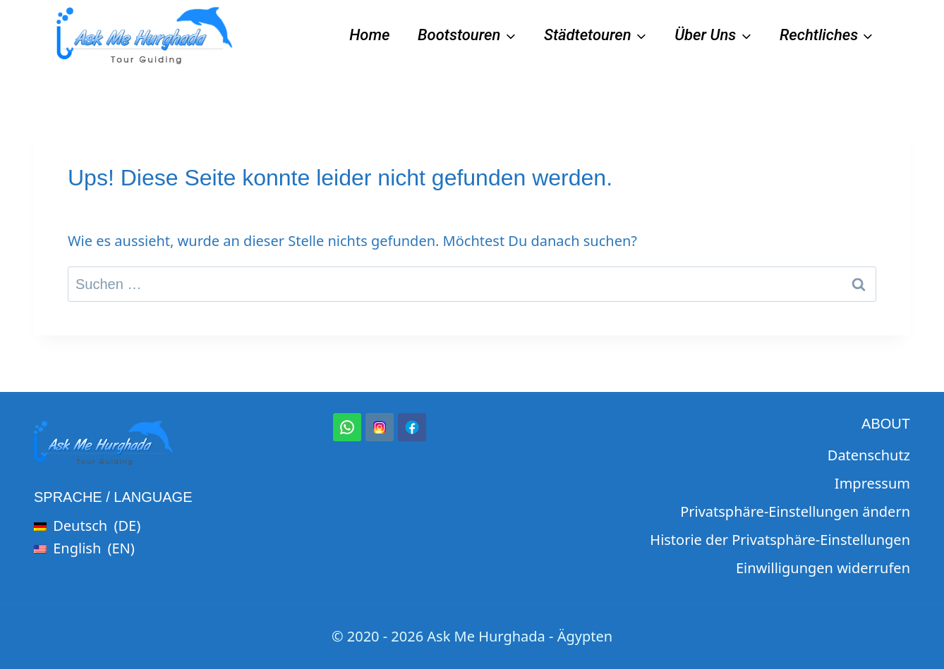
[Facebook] (412, 427)
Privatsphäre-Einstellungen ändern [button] (795, 511)
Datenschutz (869, 455)
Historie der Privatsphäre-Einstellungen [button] (780, 539)
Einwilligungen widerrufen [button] (823, 567)
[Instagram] (379, 427)
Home (369, 35)
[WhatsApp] (347, 427)
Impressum (872, 483)
